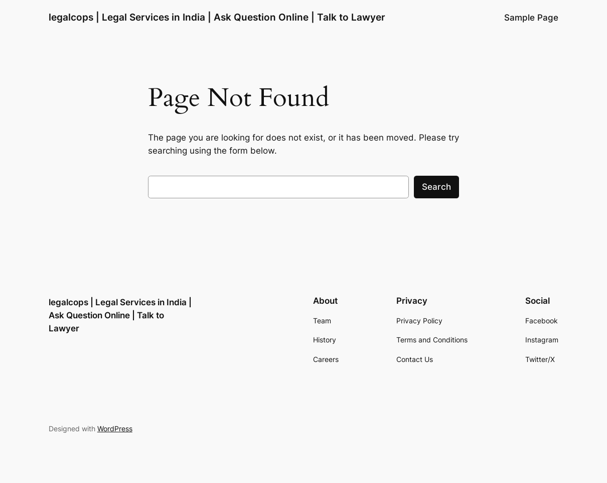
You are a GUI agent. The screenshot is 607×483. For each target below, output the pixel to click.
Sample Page (531, 18)
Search (436, 187)
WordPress (114, 428)
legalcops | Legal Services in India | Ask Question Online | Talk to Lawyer (217, 17)
